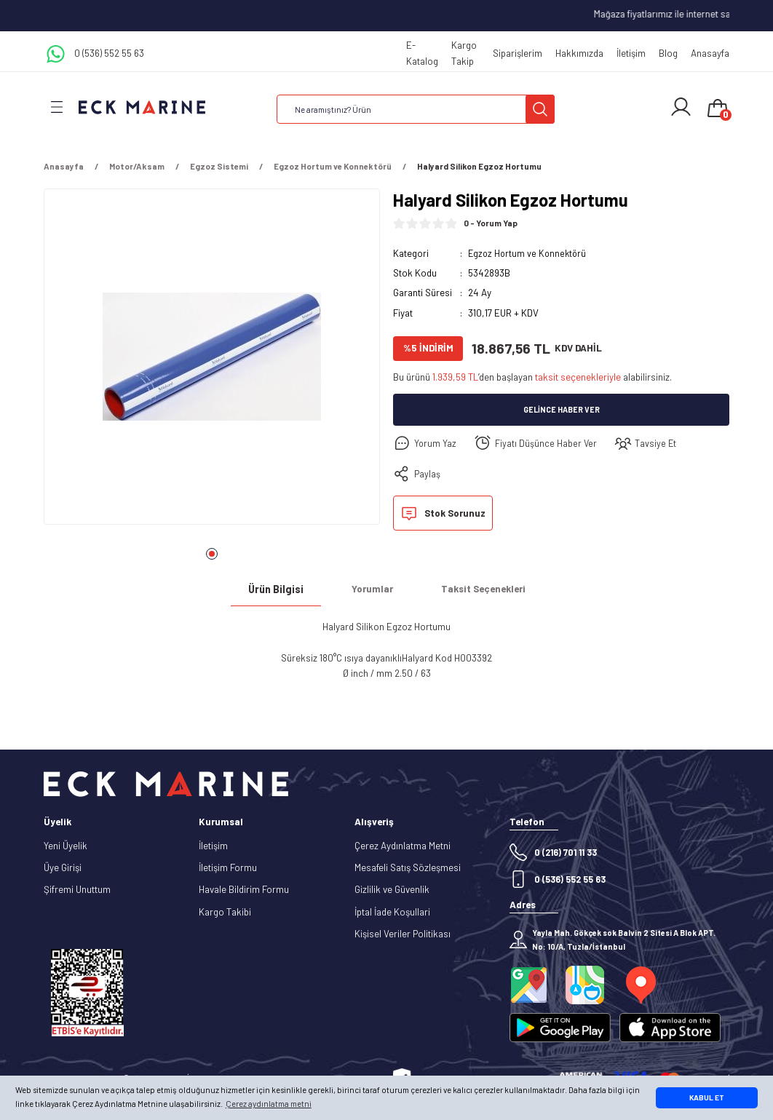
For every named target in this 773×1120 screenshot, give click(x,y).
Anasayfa (710, 53)
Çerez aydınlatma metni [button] (269, 1103)
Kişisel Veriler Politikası (402, 934)
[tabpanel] (212, 360)
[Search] (416, 109)
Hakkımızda (579, 53)
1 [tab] (212, 554)
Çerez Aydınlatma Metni (402, 845)
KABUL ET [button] (706, 1097)
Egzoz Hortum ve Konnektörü (529, 253)
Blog (668, 53)
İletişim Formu (228, 867)
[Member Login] (681, 107)
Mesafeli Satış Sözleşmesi (407, 867)
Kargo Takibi (225, 912)
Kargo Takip (464, 52)
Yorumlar (372, 589)
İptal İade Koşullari (392, 912)
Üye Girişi (63, 867)
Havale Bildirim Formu (244, 889)
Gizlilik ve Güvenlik (391, 889)
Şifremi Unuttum (77, 889)
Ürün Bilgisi (276, 589)
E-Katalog (422, 52)
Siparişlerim (517, 53)
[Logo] (142, 107)
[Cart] (717, 109)
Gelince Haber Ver (561, 410)
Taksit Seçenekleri (483, 589)
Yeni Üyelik (65, 845)
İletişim (631, 53)
